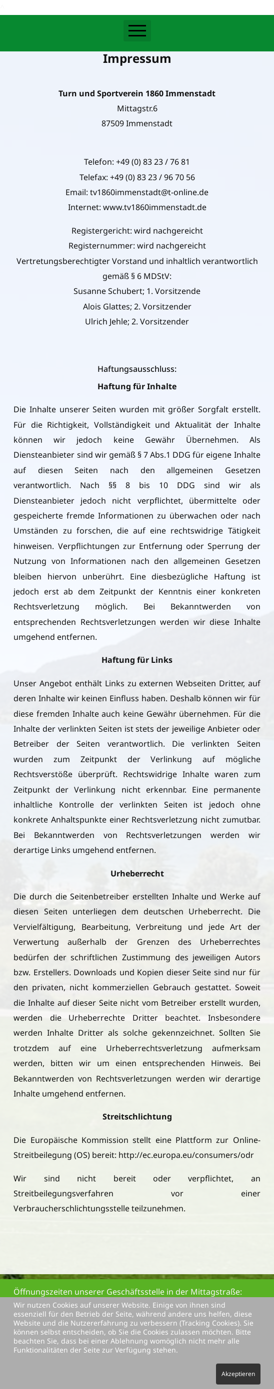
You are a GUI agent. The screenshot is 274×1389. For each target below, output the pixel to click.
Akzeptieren (238, 1374)
